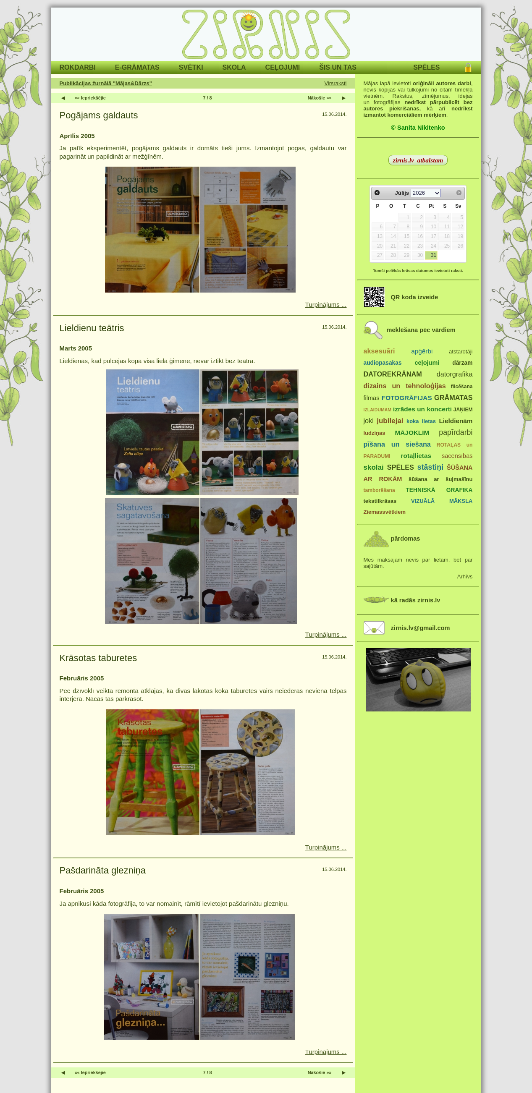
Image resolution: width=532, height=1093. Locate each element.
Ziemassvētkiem (385, 512)
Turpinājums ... (326, 304)
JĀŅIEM (463, 410)
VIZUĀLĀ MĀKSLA (442, 501)
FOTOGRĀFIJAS (407, 397)
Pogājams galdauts (99, 115)
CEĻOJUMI (282, 67)
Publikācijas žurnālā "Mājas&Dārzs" (106, 83)
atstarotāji (460, 351)
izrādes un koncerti (422, 409)
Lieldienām (455, 420)
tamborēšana (379, 490)
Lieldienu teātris (92, 328)
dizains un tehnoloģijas (405, 386)
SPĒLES (426, 67)
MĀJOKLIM (412, 432)
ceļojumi (426, 362)
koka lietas (421, 421)
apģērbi (421, 351)
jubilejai (390, 421)
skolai (374, 467)
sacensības (457, 455)
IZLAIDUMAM (378, 409)
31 (433, 255)
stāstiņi (430, 467)
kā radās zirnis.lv (415, 600)
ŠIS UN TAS (337, 67)
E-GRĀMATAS (137, 67)
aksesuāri (379, 351)
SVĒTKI (191, 67)
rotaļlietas (416, 455)
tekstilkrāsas (380, 501)
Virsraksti (335, 83)
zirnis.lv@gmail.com (420, 628)
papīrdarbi (455, 432)
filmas (372, 398)
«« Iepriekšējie (90, 97)
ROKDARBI (78, 67)
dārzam (462, 363)
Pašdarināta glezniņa (103, 870)
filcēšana (462, 387)
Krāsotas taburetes (98, 658)
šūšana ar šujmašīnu (440, 479)
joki (369, 420)
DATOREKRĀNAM (393, 374)
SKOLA (234, 67)
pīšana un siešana (397, 444)
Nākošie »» (320, 97)
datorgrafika (455, 374)
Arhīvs (465, 576)
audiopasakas (383, 363)
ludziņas (374, 433)
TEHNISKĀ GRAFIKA (439, 490)
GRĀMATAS (453, 397)
